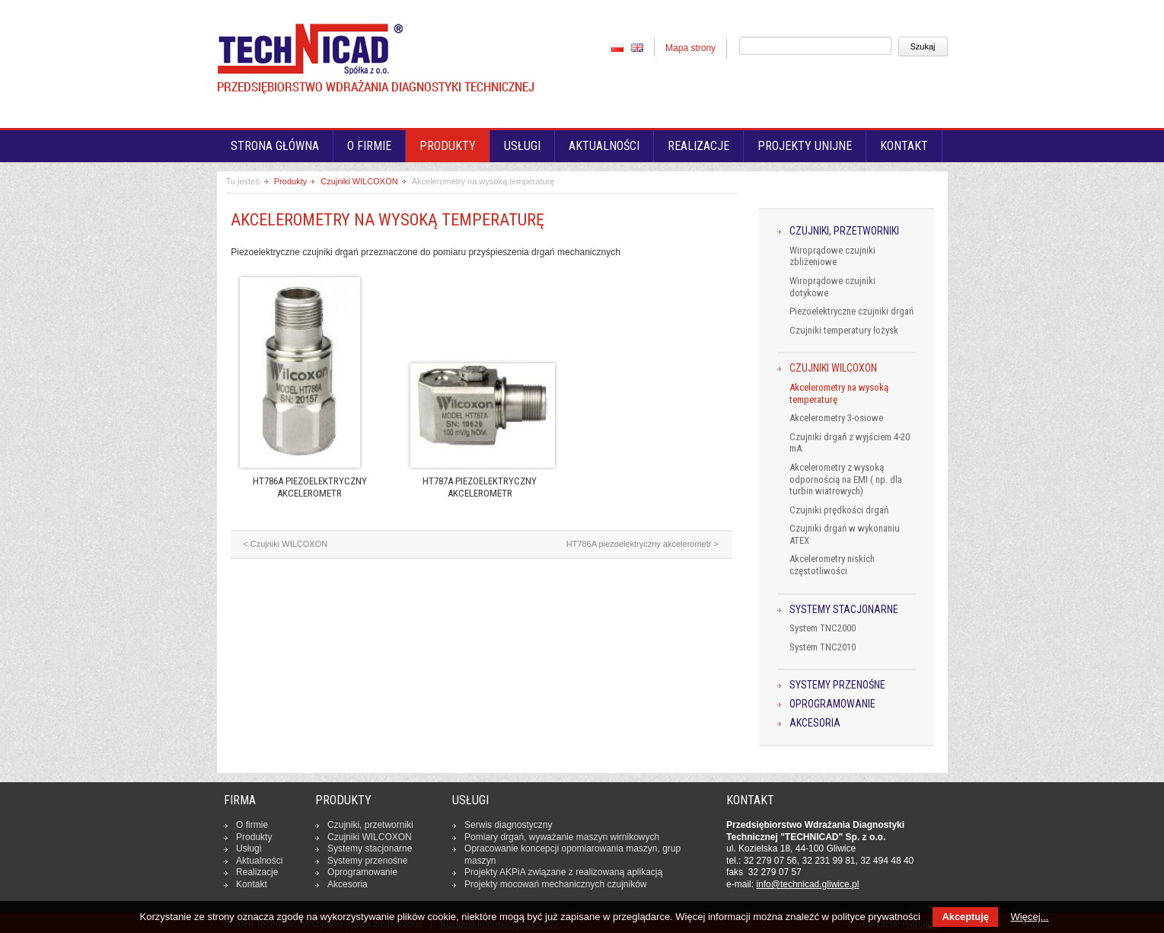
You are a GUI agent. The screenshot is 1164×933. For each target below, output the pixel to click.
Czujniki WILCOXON (358, 181)
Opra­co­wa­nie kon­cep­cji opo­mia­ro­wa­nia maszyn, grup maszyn (572, 854)
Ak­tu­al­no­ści (259, 860)
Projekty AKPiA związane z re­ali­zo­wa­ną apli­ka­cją (563, 872)
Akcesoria (814, 723)
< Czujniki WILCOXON (285, 543)
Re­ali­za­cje (257, 872)
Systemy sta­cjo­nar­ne (369, 848)
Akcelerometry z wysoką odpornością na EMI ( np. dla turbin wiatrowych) (845, 479)
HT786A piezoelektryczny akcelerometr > (642, 543)
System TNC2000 (822, 628)
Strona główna (275, 146)
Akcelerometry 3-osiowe (836, 417)
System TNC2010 (822, 647)
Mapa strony (690, 48)
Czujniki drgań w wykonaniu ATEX (844, 534)
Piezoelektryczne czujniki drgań (851, 311)
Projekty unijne (804, 146)
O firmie (369, 146)
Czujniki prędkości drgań (838, 510)
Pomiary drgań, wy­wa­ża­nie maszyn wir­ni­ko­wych (561, 837)
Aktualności (604, 146)
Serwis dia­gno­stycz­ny (508, 825)
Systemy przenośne (837, 685)
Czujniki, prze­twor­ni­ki (370, 825)
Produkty (447, 146)
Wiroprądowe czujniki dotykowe (832, 287)
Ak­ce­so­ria (347, 884)
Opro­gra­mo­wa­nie (362, 872)
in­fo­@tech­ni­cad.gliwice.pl (807, 884)
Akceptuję (965, 916)
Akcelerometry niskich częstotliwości (832, 565)
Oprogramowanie (832, 704)
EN (637, 47)
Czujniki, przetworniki (844, 231)
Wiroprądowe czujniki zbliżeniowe (832, 256)
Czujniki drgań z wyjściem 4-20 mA (849, 443)
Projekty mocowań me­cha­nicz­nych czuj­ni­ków (555, 884)
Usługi (522, 146)
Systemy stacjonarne (843, 609)
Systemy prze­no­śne (367, 860)
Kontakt (904, 146)
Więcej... (1030, 916)
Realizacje (698, 146)
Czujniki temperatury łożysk (843, 330)
